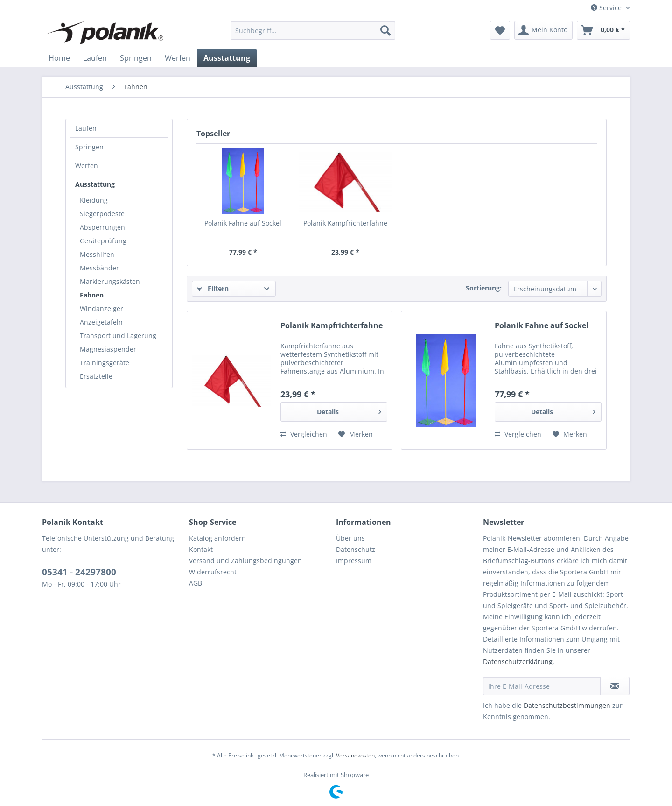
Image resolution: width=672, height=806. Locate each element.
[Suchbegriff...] (313, 30)
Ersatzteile (96, 376)
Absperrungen (102, 227)
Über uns (350, 538)
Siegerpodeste (102, 213)
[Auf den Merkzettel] (355, 434)
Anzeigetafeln (101, 322)
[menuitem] (313, 30)
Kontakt (201, 549)
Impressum (353, 560)
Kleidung (94, 200)
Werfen (86, 165)
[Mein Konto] (543, 30)
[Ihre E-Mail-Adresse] (542, 686)
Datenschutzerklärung (518, 661)
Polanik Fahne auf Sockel (242, 223)
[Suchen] (385, 30)
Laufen (86, 128)
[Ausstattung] (227, 58)
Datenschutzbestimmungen (567, 705)
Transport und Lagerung (118, 335)
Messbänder (99, 267)
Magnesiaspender (108, 349)
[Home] (59, 58)
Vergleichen (303, 434)
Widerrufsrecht (213, 571)
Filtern (213, 288)
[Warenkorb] (603, 30)
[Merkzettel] (500, 30)
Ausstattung (95, 184)
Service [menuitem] (607, 7)
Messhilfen (97, 254)
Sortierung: (484, 287)
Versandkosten (355, 755)
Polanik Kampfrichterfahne (345, 223)
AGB (195, 583)
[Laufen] (95, 58)
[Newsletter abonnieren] (615, 686)
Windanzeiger (101, 308)
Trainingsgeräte (104, 362)
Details (349, 410)
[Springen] (135, 58)
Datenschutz (355, 549)
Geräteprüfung (103, 240)
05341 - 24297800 (79, 572)
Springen (89, 146)
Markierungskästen (110, 281)
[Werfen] (177, 58)
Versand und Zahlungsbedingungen (245, 560)
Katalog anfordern (217, 538)
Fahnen (92, 294)
